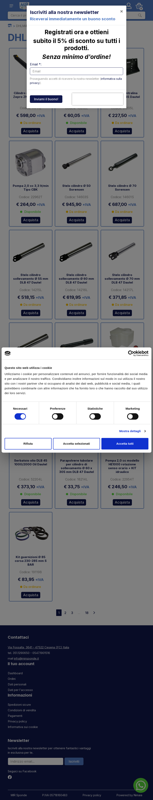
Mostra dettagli (130, 431)
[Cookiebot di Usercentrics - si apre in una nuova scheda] (131, 353)
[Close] (121, 11)
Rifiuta (28, 443)
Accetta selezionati (76, 443)
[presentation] (97, 99)
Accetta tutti (125, 443)
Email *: (35, 64)
